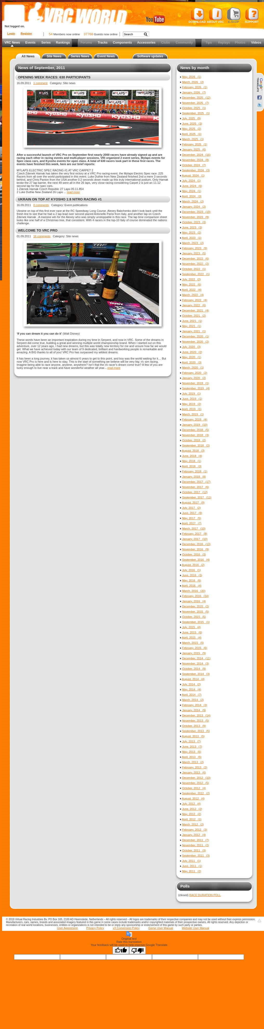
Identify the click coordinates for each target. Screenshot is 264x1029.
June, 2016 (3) (192, 575)
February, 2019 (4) (194, 419)
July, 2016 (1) (191, 570)
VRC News (12, 42)
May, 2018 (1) (191, 461)
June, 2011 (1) (192, 866)
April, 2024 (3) (191, 196)
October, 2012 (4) (194, 788)
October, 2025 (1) (194, 108)
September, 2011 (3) (196, 855)
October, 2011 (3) (194, 850)
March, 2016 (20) (194, 590)
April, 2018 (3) (191, 466)
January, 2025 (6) (194, 149)
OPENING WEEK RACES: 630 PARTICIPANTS (54, 77)
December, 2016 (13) (196, 544)
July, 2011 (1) (191, 860)
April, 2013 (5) (191, 757)
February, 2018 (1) (194, 471)
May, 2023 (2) (191, 232)
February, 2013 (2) (194, 767)
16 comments (41, 236)
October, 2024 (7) (194, 165)
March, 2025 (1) (193, 139)
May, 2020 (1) (191, 357)
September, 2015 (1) (196, 622)
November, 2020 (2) (195, 341)
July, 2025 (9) (191, 118)
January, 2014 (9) (194, 710)
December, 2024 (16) (196, 154)
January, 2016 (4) (194, 601)
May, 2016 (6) (191, 580)
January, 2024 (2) (194, 206)
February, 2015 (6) (194, 647)
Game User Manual (160, 928)
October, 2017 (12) (195, 492)
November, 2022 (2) (195, 263)
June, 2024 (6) (192, 185)
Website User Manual (195, 928)
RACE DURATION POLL (205, 895)
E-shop (234, 15)
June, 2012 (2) (192, 808)
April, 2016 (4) (191, 585)
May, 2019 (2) (191, 403)
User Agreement (67, 928)
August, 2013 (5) (193, 736)
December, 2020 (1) (195, 336)
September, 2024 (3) (196, 170)
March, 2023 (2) (193, 243)
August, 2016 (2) (193, 564)
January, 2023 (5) (194, 253)
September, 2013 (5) (196, 731)
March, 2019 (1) (193, 414)
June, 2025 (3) (192, 123)
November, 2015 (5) (195, 611)
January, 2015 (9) (194, 653)
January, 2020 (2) (194, 378)
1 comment (40, 83)
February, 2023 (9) (194, 248)
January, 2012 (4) (194, 834)
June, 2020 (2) (192, 352)
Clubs (165, 42)
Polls (185, 886)
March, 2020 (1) (193, 367)
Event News (106, 56)
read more (73, 192)
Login (11, 33)
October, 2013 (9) (194, 725)
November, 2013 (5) (195, 720)
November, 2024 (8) (195, 159)
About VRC (215, 15)
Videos (256, 42)
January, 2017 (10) (195, 538)
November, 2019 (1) (195, 383)
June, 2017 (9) (192, 512)
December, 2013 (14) (196, 715)
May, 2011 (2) (191, 871)
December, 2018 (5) (195, 429)
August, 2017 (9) (193, 502)
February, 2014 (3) (194, 705)
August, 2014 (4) (193, 679)
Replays (224, 42)
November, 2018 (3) (195, 435)
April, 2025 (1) (191, 134)
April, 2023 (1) (191, 237)
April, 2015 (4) (191, 637)
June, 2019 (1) (192, 398)
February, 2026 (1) (194, 87)
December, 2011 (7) (195, 840)
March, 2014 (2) (193, 699)
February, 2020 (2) (194, 372)
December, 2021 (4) (195, 310)
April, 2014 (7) (191, 694)
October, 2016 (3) (194, 554)
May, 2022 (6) (191, 284)
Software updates (150, 56)
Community (184, 42)
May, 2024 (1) (191, 191)
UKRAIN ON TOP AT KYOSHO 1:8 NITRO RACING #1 (60, 199)
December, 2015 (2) (195, 606)
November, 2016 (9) (195, 549)
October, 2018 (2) (194, 440)
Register (26, 33)
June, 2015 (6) (192, 632)
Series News (80, 56)
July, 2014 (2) (191, 684)
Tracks (103, 42)
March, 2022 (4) (193, 294)
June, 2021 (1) (192, 320)
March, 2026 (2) (193, 82)
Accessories (146, 42)
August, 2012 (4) (193, 798)
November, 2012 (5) (195, 782)
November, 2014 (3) (195, 663)
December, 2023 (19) (196, 211)
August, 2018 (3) (193, 450)
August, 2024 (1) (193, 175)
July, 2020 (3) (191, 346)
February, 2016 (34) (195, 596)
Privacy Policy (95, 928)
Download (197, 15)
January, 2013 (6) (194, 772)
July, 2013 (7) (191, 741)
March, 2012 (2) (193, 824)
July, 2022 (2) (191, 279)
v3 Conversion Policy (126, 928)
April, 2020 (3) (191, 362)
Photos (240, 42)
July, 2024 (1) (191, 180)
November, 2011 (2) (195, 845)
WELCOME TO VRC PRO (37, 230)
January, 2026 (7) (194, 92)
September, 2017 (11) (197, 497)
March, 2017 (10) (194, 528)
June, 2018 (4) (192, 455)
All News (28, 56)
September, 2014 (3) (196, 673)
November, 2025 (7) (195, 102)
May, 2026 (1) (191, 76)
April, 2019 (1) (191, 409)
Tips (209, 42)
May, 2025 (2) (191, 128)
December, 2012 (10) (196, 777)
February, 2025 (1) (194, 144)
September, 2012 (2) (196, 793)
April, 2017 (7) (191, 523)
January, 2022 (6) (194, 305)
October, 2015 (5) (194, 616)
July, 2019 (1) (191, 393)
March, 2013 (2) (193, 762)
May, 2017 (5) (191, 518)
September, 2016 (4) (196, 559)
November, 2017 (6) (195, 487)
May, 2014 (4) (191, 689)
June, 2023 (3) (192, 227)
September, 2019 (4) (196, 388)
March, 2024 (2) (193, 201)
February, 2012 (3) (194, 829)
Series (46, 42)
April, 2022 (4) (191, 289)
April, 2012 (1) (191, 819)
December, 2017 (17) (196, 481)
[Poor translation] (137, 950)
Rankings (63, 42)
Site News (54, 56)
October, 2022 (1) (194, 268)
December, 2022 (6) (195, 258)
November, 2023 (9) (195, 217)
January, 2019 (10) (195, 424)
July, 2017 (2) (191, 507)
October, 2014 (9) (194, 668)
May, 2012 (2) (191, 814)
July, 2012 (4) (191, 803)
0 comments (41, 205)
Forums (86, 42)
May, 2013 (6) (191, 751)
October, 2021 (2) (194, 315)
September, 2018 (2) (196, 445)
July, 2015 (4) (191, 627)
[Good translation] (121, 950)
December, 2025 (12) (196, 97)
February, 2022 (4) (194, 300)
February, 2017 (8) (194, 533)
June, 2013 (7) (192, 746)
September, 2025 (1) (196, 113)
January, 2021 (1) (194, 331)
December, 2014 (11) (196, 658)
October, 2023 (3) (194, 222)
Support (252, 15)
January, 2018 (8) (194, 476)
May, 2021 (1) (191, 326)
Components (122, 42)
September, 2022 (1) (196, 274)
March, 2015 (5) (193, 642)
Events (30, 42)
